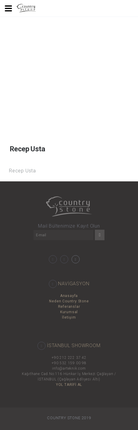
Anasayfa (69, 296)
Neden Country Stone (69, 301)
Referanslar (69, 306)
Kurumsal (69, 312)
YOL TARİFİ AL (69, 385)
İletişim (69, 317)
